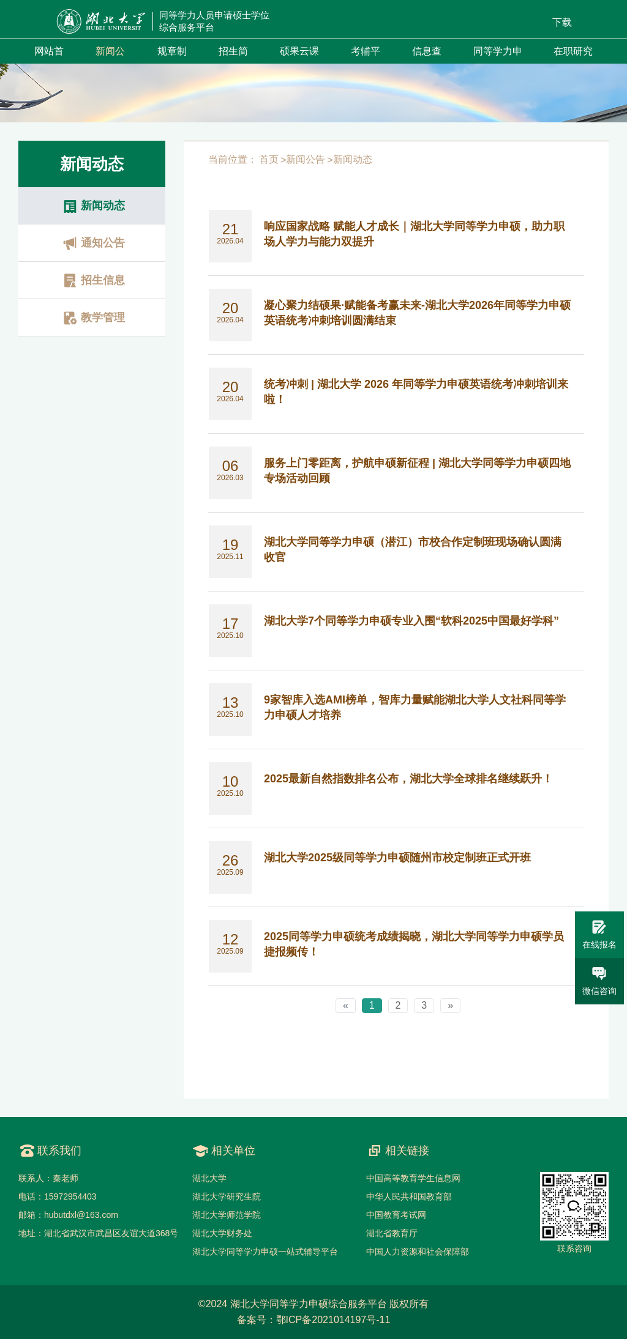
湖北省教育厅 (392, 1233)
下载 (562, 22)
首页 (269, 159)
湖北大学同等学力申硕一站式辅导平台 (265, 1251)
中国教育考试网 (396, 1215)
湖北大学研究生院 (226, 1196)
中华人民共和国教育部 (409, 1196)
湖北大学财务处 (222, 1233)
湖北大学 (209, 1178)
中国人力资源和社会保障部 (417, 1251)
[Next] (450, 1005)
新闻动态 (352, 159)
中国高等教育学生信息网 (413, 1178)
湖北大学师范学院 (226, 1215)
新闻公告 (305, 159)
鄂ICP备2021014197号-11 (333, 1320)
